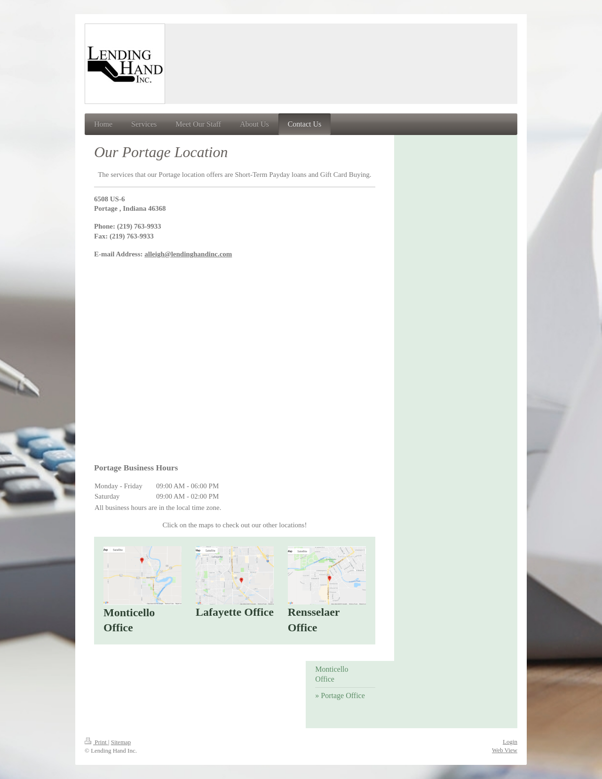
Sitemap (121, 742)
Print (96, 742)
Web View (504, 750)
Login (510, 741)
